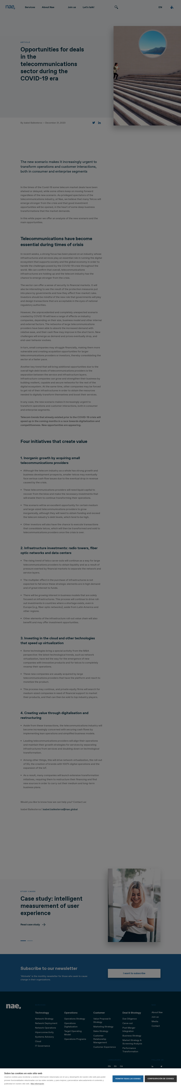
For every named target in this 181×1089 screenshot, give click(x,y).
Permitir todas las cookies (128, 1079)
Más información (37, 1084)
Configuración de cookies (161, 1079)
